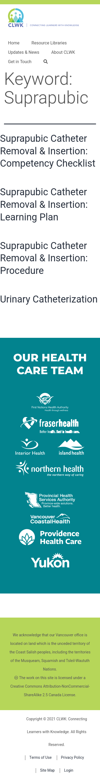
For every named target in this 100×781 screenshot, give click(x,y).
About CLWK (63, 52)
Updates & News (23, 52)
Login (68, 770)
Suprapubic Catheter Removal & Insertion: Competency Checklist (47, 151)
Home (13, 43)
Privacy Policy (72, 757)
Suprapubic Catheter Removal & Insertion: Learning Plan (44, 204)
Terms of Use (40, 757)
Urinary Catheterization (49, 299)
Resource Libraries (49, 43)
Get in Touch (19, 62)
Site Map (47, 770)
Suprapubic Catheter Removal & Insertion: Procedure (44, 258)
